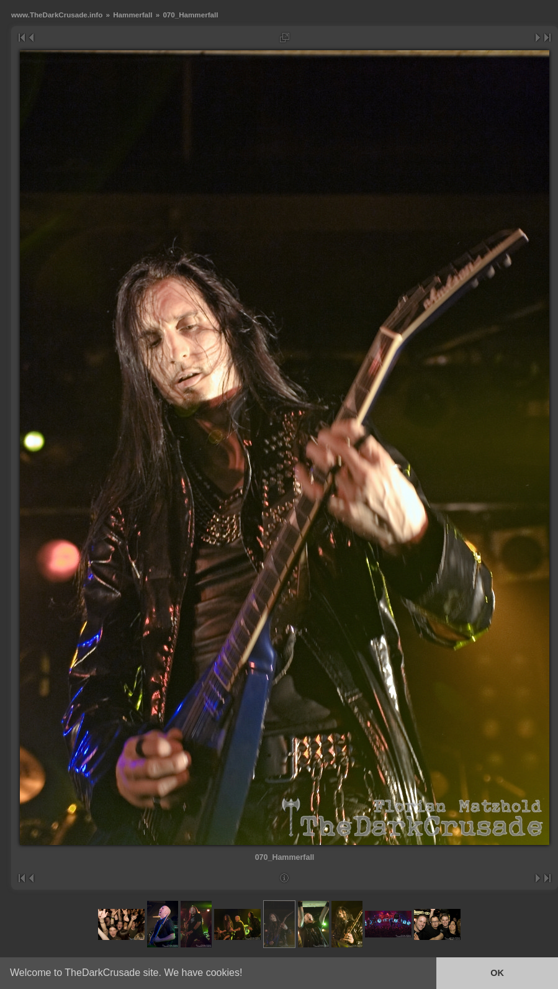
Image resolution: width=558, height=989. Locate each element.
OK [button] (497, 973)
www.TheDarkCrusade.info (56, 15)
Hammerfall (132, 15)
